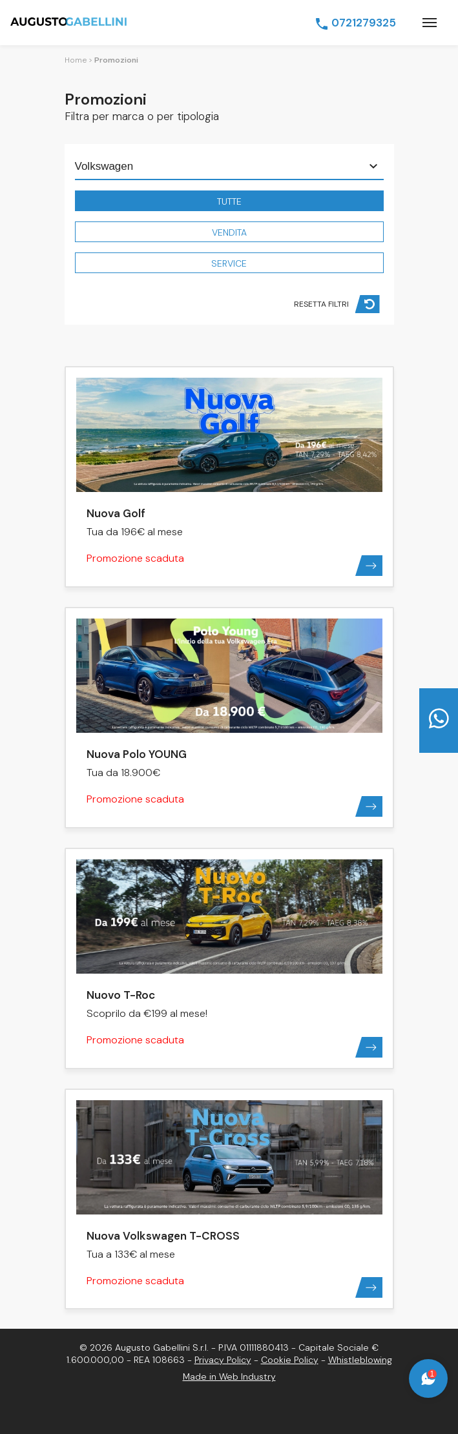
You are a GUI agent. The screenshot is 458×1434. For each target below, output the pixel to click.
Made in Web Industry (229, 1376)
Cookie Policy (289, 1360)
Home (76, 60)
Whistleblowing (360, 1360)
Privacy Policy (222, 1360)
